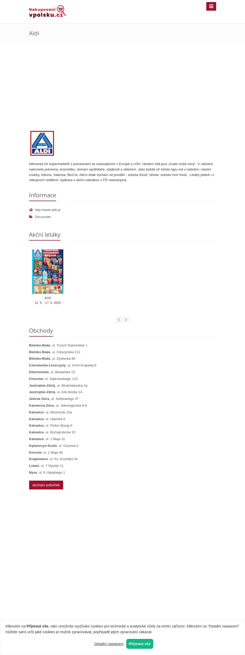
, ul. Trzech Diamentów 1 (58, 345)
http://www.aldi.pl (45, 210)
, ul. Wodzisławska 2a (58, 385)
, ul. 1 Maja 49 (46, 452)
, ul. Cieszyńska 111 (55, 352)
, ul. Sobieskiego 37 (54, 399)
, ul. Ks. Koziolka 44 (53, 459)
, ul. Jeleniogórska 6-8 (58, 405)
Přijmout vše (140, 644)
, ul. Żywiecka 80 (52, 358)
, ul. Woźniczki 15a (50, 412)
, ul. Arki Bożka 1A (56, 392)
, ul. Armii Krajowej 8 (62, 365)
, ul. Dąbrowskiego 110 (53, 379)
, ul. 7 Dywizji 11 (46, 466)
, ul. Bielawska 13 (52, 372)
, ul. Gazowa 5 (54, 446)
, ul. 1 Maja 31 (47, 439)
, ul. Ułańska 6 (47, 419)
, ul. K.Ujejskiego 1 (47, 472)
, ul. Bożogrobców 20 (52, 432)
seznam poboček (46, 485)
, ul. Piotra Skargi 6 (50, 425)
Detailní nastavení (108, 644)
